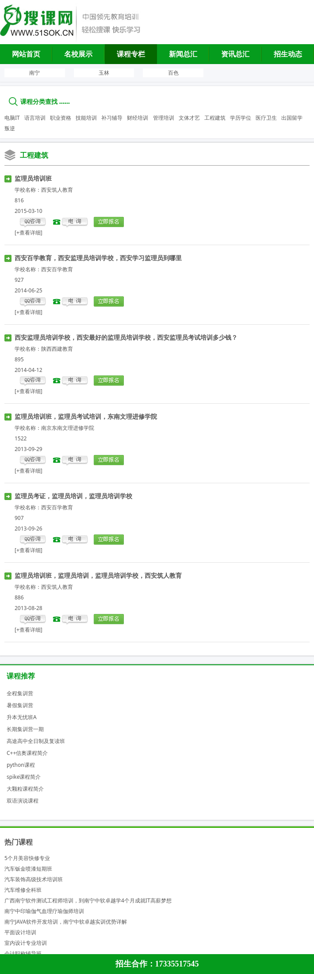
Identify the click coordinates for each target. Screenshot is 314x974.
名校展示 (78, 54)
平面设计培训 (20, 932)
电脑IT (12, 117)
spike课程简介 (24, 777)
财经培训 (137, 117)
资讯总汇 (235, 54)
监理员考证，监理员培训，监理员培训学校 (73, 496)
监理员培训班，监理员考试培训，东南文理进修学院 (86, 416)
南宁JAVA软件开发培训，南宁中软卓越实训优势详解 (65, 921)
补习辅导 (112, 117)
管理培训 (163, 117)
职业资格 (60, 117)
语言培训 (35, 117)
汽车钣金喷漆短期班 (28, 868)
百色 (173, 72)
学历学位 (240, 117)
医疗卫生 (266, 117)
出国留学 (292, 117)
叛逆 (9, 128)
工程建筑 (215, 117)
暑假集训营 (20, 705)
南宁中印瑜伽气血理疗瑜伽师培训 (44, 911)
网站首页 (26, 54)
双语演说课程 (22, 800)
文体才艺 (189, 117)
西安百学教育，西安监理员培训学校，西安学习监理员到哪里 (98, 258)
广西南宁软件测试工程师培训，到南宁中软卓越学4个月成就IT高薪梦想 (88, 900)
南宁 (34, 72)
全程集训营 (20, 693)
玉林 (104, 72)
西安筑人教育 (57, 189)
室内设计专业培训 (25, 943)
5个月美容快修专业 (27, 858)
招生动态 (288, 54)
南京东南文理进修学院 (67, 428)
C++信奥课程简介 (27, 753)
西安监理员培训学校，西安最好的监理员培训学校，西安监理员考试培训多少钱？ (126, 337)
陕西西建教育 (57, 348)
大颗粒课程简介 (25, 788)
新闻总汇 (183, 54)
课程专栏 (131, 54)
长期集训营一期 (25, 729)
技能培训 (86, 117)
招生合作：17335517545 (157, 963)
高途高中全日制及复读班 (36, 741)
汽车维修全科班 (23, 890)
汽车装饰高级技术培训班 (33, 879)
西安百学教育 (57, 269)
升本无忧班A (22, 717)
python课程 (21, 765)
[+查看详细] (28, 232)
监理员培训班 (33, 178)
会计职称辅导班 (23, 953)
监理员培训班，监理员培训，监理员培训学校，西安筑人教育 (98, 575)
